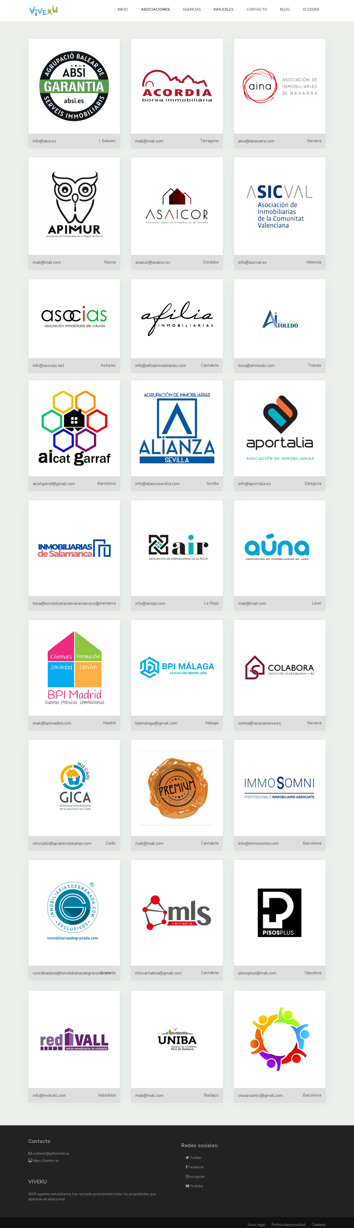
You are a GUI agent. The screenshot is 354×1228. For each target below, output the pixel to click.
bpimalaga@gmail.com (156, 723)
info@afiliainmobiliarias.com (160, 366)
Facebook (195, 1167)
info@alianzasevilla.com (157, 484)
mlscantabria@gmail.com (158, 973)
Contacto (319, 1224)
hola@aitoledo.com (256, 366)
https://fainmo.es (43, 1160)
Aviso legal (256, 1224)
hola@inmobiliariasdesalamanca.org (66, 603)
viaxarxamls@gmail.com (260, 1095)
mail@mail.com (149, 141)
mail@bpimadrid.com (52, 723)
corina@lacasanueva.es (259, 723)
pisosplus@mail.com (257, 973)
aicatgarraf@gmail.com (54, 484)
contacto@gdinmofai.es (49, 1153)
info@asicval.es (252, 262)
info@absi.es (44, 141)
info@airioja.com (150, 603)
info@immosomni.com (258, 843)
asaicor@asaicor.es (152, 262)
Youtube (194, 1186)
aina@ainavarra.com (256, 141)
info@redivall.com (49, 1095)
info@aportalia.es (254, 484)
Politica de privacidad (288, 1224)
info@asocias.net (48, 366)
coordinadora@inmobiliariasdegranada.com (72, 973)
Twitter (193, 1157)
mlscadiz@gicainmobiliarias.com (62, 843)
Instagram (195, 1176)
